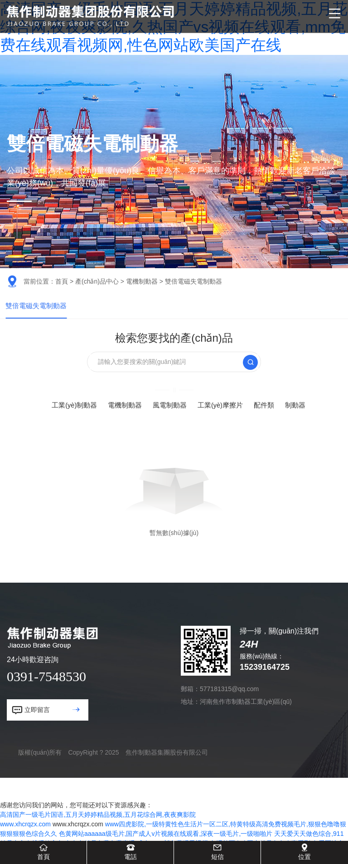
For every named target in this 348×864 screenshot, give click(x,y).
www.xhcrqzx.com (25, 830)
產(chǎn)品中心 (97, 281)
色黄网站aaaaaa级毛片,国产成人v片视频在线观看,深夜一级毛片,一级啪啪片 (165, 840)
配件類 (269, 411)
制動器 (301, 411)
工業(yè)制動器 (69, 411)
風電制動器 (169, 411)
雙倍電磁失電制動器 (38, 309)
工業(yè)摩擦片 (222, 411)
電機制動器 (142, 281)
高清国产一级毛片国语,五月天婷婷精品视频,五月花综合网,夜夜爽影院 (98, 821)
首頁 (61, 281)
